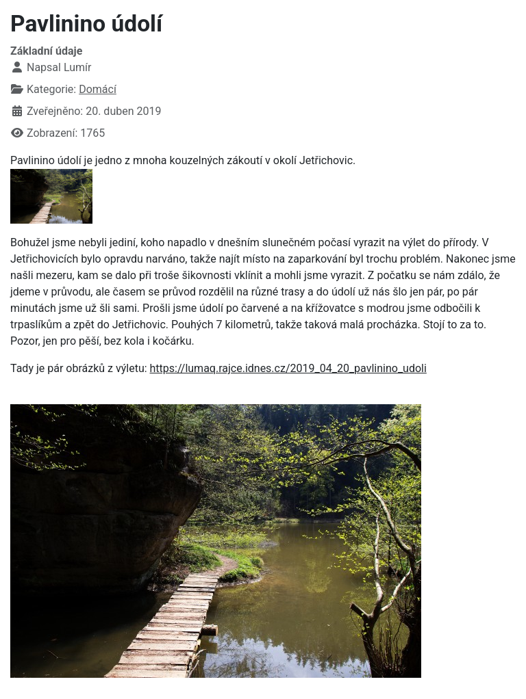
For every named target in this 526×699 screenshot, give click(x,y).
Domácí (97, 89)
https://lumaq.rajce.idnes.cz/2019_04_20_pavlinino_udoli (288, 368)
